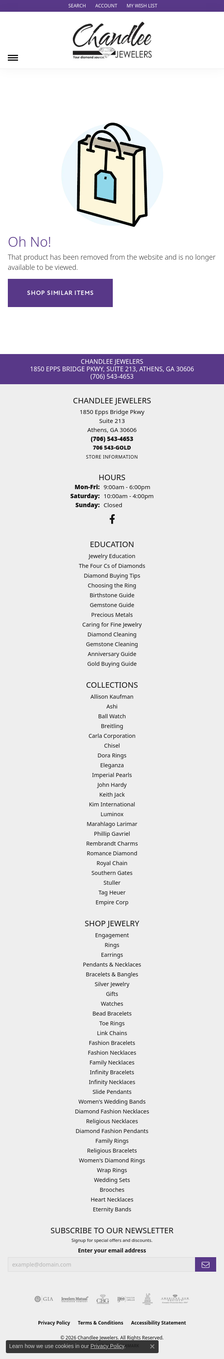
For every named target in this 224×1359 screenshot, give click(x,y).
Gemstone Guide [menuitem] (112, 605)
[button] (76, 6)
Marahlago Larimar (112, 824)
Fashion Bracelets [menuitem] (112, 1042)
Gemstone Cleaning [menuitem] (112, 644)
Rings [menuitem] (112, 945)
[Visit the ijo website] (126, 1299)
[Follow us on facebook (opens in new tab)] (112, 519)
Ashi (112, 706)
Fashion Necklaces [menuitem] (112, 1052)
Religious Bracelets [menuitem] (112, 1150)
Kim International (112, 804)
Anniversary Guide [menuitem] (112, 654)
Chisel (112, 745)
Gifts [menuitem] (112, 994)
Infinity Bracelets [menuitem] (112, 1072)
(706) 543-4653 (112, 376)
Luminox (112, 814)
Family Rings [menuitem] (112, 1140)
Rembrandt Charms (112, 843)
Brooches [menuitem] (111, 1189)
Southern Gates (111, 872)
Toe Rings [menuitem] (112, 1023)
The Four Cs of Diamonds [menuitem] (112, 565)
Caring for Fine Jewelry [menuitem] (112, 624)
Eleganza (112, 765)
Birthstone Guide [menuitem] (112, 595)
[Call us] (112, 447)
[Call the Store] (112, 439)
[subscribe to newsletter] (205, 1264)
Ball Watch (112, 716)
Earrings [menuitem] (112, 954)
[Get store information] (112, 457)
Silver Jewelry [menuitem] (112, 984)
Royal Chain (112, 863)
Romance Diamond (112, 853)
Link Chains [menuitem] (112, 1033)
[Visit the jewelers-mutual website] (74, 1299)
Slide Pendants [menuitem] (112, 1091)
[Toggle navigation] (13, 55)
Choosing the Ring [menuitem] (112, 585)
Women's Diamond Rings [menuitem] (112, 1160)
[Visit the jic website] (148, 1299)
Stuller (111, 882)
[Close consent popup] (152, 1346)
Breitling (112, 726)
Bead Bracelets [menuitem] (112, 1013)
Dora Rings (112, 755)
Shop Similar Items (60, 293)
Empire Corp (112, 902)
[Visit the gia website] (43, 1299)
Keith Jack (112, 794)
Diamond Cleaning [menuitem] (111, 634)
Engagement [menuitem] (112, 935)
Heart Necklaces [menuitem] (111, 1199)
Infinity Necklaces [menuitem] (112, 1082)
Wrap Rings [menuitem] (112, 1170)
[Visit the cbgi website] (103, 1299)
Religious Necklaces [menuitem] (112, 1121)
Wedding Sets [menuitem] (112, 1180)
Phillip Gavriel (112, 833)
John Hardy (112, 784)
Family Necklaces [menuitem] (112, 1062)
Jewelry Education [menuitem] (112, 556)
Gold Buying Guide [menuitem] (112, 663)
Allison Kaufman (112, 696)
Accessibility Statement (158, 1322)
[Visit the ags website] (175, 1299)
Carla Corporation (112, 735)
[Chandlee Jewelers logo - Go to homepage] (112, 40)
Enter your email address (112, 1250)
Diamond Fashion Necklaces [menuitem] (112, 1111)
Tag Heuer (111, 892)
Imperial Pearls (112, 775)
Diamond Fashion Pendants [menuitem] (112, 1131)
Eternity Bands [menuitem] (112, 1209)
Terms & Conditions (100, 1322)
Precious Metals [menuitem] (112, 614)
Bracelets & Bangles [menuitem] (112, 974)
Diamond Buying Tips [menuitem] (112, 575)
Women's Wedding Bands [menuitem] (112, 1101)
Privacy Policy (54, 1322)
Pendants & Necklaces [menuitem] (112, 964)
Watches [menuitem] (112, 1003)
